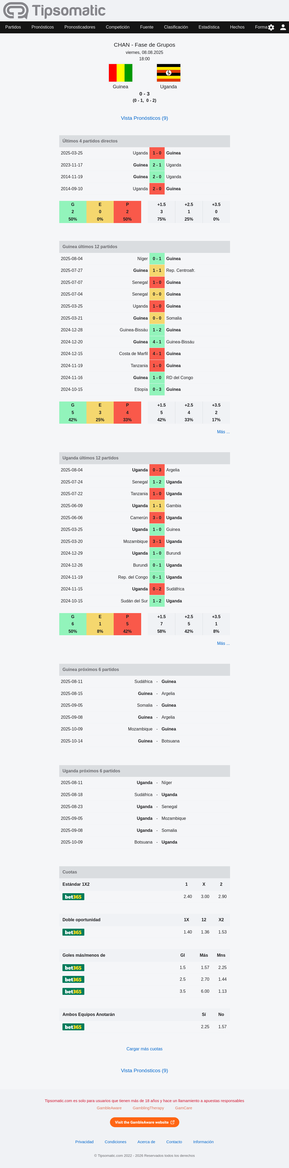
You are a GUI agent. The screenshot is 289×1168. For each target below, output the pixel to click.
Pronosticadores (79, 27)
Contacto (174, 1142)
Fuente (146, 27)
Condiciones (115, 1142)
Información (203, 1142)
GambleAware (109, 1108)
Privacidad (84, 1142)
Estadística (209, 27)
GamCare (183, 1108)
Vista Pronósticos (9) (144, 118)
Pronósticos (42, 27)
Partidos (13, 27)
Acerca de (146, 1142)
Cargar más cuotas (144, 1049)
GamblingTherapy (148, 1108)
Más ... (223, 432)
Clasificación (176, 27)
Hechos (237, 27)
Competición (118, 27)
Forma (261, 27)
